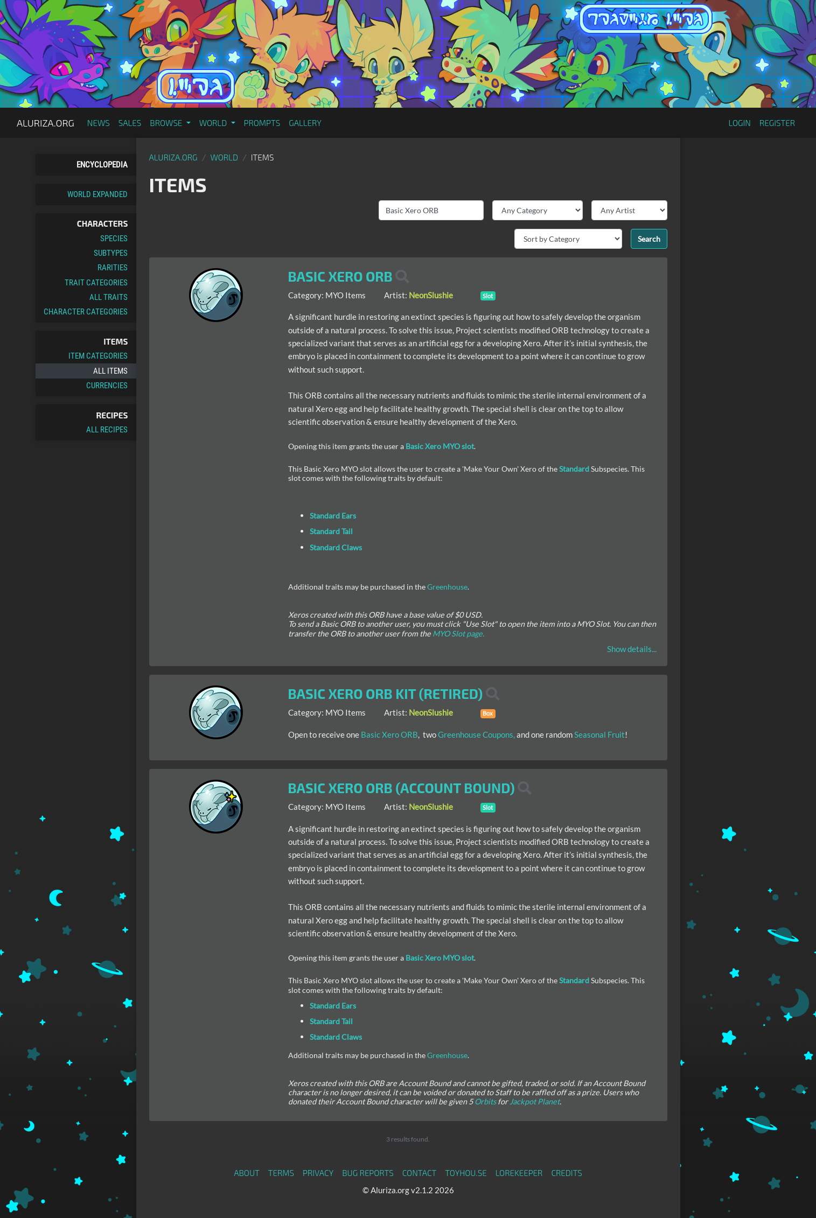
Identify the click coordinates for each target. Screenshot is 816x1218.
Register (777, 123)
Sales (130, 123)
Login (739, 123)
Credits (566, 1173)
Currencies (107, 385)
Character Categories (86, 312)
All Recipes (107, 430)
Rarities (112, 267)
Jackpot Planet (535, 1101)
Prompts (262, 123)
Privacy (318, 1173)
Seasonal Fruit (599, 734)
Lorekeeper (519, 1173)
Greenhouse (447, 586)
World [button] (214, 123)
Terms (281, 1173)
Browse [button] (167, 123)
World (224, 157)
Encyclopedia (102, 165)
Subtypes (111, 253)
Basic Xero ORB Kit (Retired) (385, 693)
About (247, 1173)
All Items (110, 371)
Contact (419, 1173)
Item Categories (98, 356)
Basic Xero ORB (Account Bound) (401, 788)
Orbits (485, 1101)
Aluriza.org (45, 123)
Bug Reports (368, 1173)
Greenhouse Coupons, (477, 734)
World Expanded (97, 194)
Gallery (305, 123)
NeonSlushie (431, 295)
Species (114, 238)
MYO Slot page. (458, 633)
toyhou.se (465, 1173)
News (98, 123)
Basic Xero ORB (340, 276)
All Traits (108, 297)
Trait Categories (96, 283)
